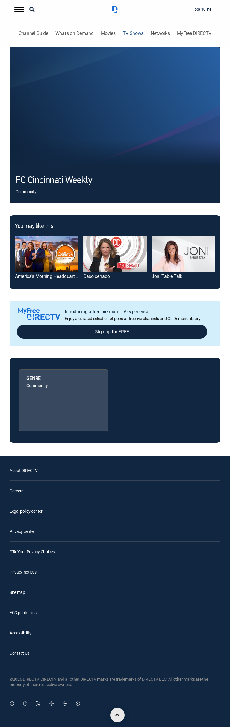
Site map (17, 592)
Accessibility (20, 633)
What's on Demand (74, 33)
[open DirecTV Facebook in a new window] (25, 703)
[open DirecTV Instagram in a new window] (51, 703)
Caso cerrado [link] (96, 276)
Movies (108, 33)
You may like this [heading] (34, 226)
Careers (16, 491)
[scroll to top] (117, 715)
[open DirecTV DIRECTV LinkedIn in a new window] (12, 703)
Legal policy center (26, 511)
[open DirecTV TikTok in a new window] (77, 703)
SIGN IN (203, 9)
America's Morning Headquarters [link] (48, 276)
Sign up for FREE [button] (112, 331)
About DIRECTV (23, 470)
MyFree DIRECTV (194, 33)
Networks (160, 33)
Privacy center (22, 531)
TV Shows (133, 33)
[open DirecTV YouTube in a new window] (64, 703)
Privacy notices (23, 572)
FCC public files (23, 612)
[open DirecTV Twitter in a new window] (38, 703)
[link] (46, 254)
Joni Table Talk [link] (167, 276)
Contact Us (19, 653)
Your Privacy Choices (36, 551)
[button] (19, 9)
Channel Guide (33, 33)
